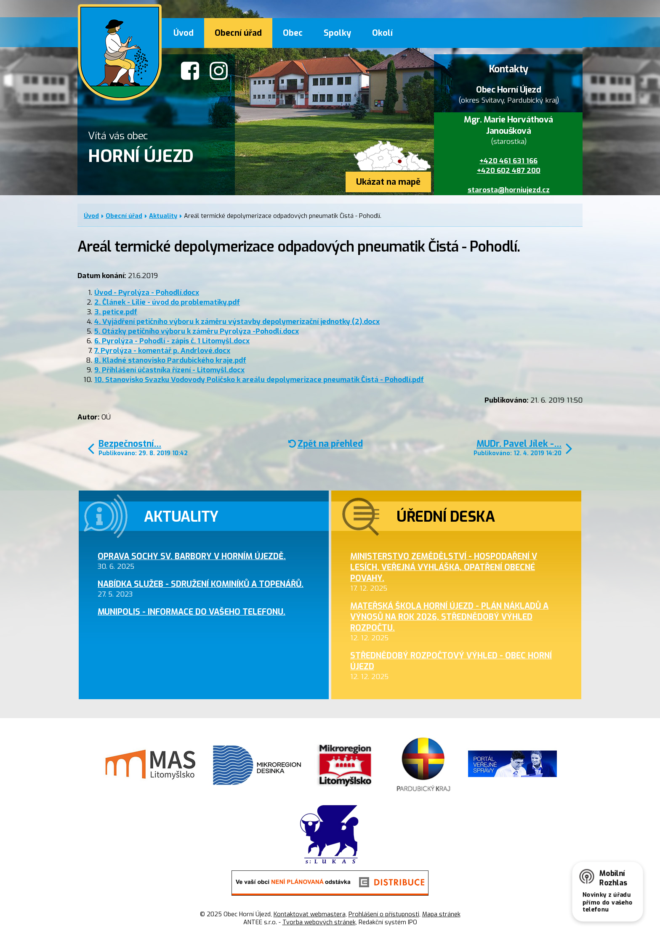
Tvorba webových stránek (319, 922)
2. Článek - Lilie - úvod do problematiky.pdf (167, 302)
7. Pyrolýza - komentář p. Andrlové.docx (162, 350)
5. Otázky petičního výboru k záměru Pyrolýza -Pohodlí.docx (196, 331)
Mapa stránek (441, 914)
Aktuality (163, 216)
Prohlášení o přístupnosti (384, 914)
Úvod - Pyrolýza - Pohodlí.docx (146, 292)
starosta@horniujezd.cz (509, 190)
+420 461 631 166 (508, 161)
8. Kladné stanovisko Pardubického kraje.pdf (170, 360)
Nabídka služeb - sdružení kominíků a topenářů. (200, 583)
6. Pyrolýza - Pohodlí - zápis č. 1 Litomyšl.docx (172, 341)
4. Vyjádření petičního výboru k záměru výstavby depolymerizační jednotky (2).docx (237, 321)
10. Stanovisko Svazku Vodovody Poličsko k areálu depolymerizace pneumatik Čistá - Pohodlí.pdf (259, 380)
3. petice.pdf (115, 312)
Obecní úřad (238, 32)
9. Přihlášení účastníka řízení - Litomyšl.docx (169, 370)
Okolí (382, 32)
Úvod (183, 32)
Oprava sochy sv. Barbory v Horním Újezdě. (192, 556)
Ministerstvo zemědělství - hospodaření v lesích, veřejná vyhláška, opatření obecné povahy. (443, 567)
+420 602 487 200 (508, 170)
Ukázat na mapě (388, 182)
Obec (293, 32)
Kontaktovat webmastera (310, 914)
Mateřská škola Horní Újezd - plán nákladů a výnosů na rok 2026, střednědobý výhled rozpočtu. (449, 616)
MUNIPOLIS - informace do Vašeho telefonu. (191, 611)
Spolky (337, 32)
